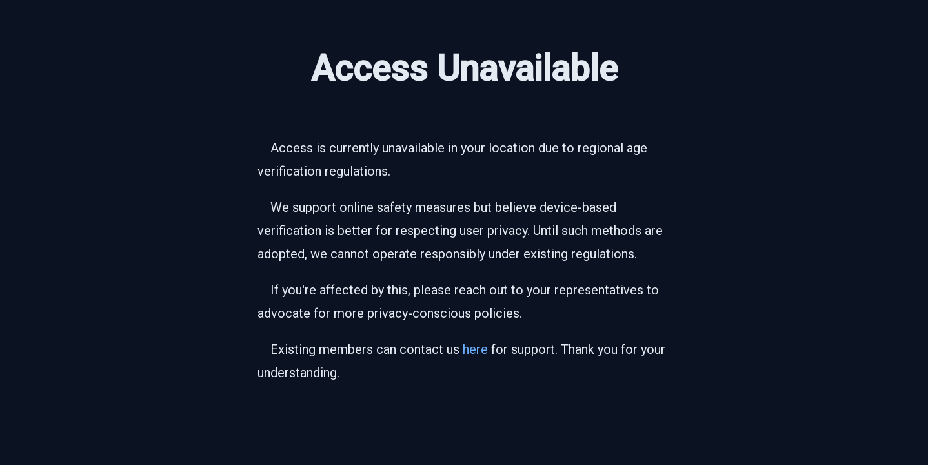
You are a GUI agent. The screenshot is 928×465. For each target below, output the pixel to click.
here (475, 349)
